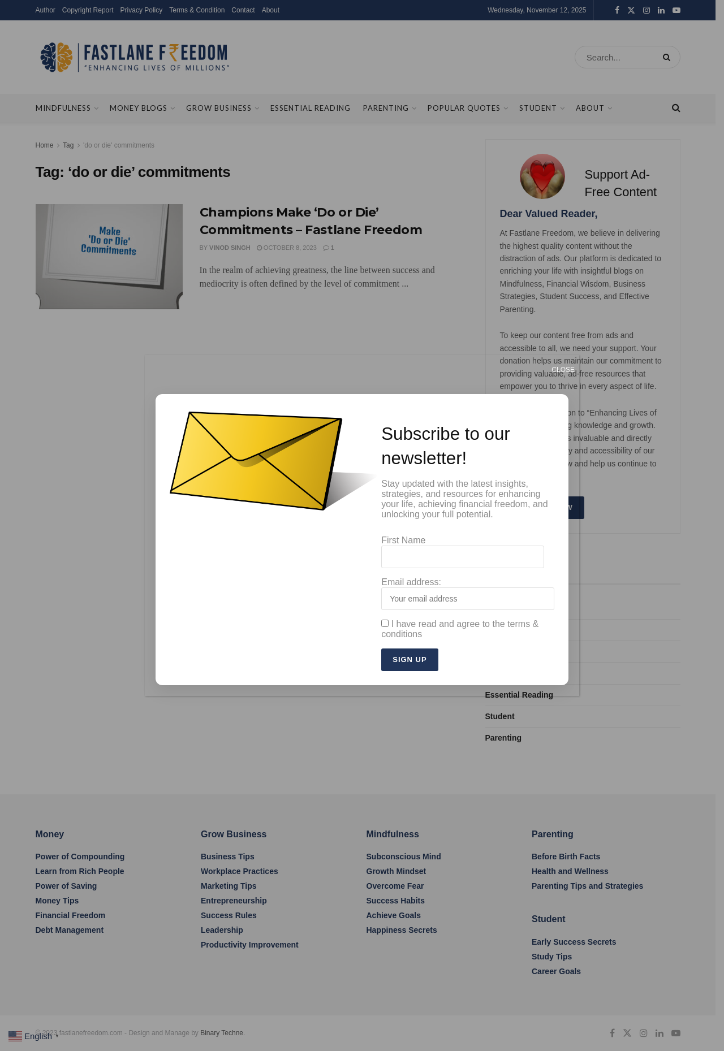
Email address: (467, 593)
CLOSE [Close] (563, 370)
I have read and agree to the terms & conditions (459, 629)
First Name (462, 551)
